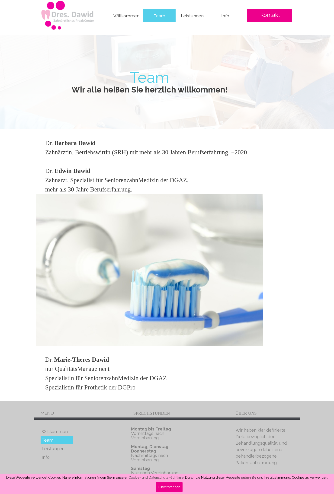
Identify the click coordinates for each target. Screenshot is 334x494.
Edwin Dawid (72, 170)
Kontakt (270, 15)
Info (225, 15)
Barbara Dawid (75, 143)
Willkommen (126, 15)
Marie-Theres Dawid (81, 359)
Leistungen (192, 15)
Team (159, 15)
